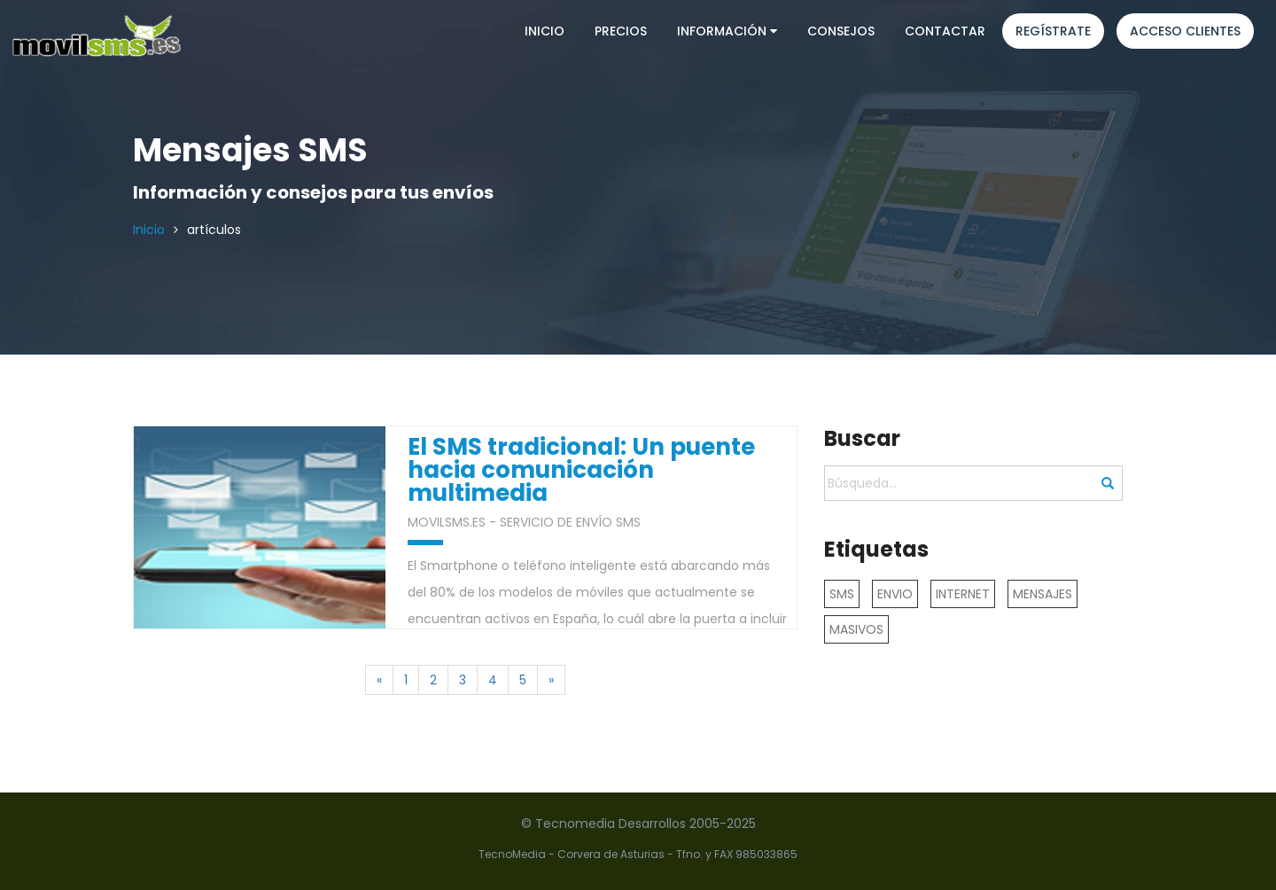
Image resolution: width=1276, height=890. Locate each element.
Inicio (544, 31)
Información (727, 31)
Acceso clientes (1185, 31)
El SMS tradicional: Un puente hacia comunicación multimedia (581, 470)
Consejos (841, 31)
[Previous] (379, 680)
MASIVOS (856, 629)
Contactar (945, 31)
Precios (621, 31)
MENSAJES (1042, 594)
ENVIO (895, 594)
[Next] (551, 680)
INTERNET (963, 594)
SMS (841, 594)
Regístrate (1053, 31)
